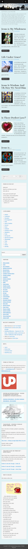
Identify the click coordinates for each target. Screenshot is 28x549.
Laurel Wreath (6, 296)
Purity (6, 234)
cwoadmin (5, 277)
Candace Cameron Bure (8, 273)
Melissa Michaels (7, 302)
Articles (6, 214)
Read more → (5, 50)
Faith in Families (8, 223)
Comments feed (8, 350)
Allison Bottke (6, 263)
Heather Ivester (6, 286)
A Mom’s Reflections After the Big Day (13, 334)
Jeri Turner (5, 291)
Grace (6, 227)
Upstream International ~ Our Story (11, 399)
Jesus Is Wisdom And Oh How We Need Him (13, 86)
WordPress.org (8, 352)
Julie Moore (5, 31)
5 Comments (17, 31)
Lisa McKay (5, 298)
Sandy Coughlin (6, 310)
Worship (6, 246)
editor (4, 282)
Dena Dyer (5, 280)
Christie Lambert (7, 275)
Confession (7, 216)
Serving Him (7, 235)
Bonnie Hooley (6, 271)
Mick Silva (5, 303)
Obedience (7, 232)
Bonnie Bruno (6, 270)
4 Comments (17, 89)
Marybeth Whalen (7, 300)
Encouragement (8, 219)
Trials (6, 241)
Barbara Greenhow (7, 268)
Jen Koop (5, 289)
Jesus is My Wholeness (13, 29)
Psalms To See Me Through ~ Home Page (11, 469)
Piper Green (6, 307)
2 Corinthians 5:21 (10, 369)
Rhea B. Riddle (6, 309)
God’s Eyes (12, 336)
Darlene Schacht (7, 278)
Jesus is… (6, 147)
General (6, 225)
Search (3, 252)
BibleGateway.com (6, 370)
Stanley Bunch (8, 327)
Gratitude (7, 228)
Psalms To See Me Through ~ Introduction (11, 466)
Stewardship (7, 239)
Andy (4, 264)
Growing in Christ (9, 230)
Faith (6, 221)
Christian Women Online (15, 546)
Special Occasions (9, 237)
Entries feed (7, 349)
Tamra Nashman (7, 316)
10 (3, 178)
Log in (6, 347)
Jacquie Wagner (7, 287)
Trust (6, 243)
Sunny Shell (6, 314)
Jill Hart (4, 293)
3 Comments (18, 119)
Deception (7, 218)
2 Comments (16, 59)
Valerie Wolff (6, 317)
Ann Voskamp (6, 266)
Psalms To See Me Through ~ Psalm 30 (11, 463)
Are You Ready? (17, 325)
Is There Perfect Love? (13, 117)
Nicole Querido (6, 305)
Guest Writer (6, 284)
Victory (6, 244)
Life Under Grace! (11, 57)
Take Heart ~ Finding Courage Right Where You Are (14, 440)
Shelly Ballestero (7, 312)
